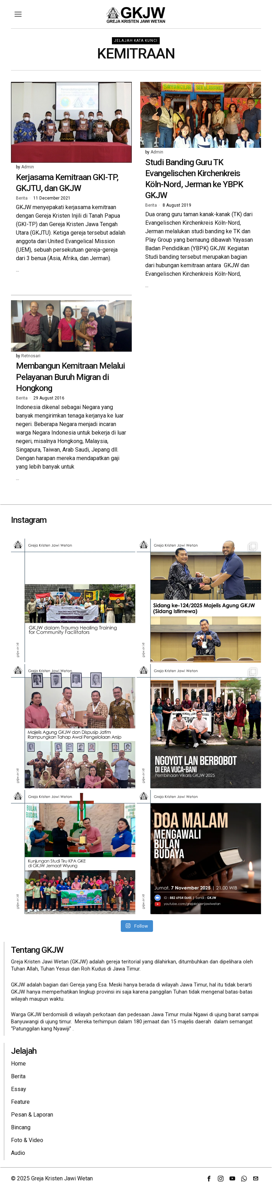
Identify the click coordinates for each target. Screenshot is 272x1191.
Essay (18, 1089)
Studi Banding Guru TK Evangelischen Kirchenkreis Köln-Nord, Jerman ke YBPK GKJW (194, 179)
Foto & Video (27, 1140)
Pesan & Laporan (32, 1114)
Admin (27, 166)
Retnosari (30, 355)
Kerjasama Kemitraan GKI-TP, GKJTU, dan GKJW (67, 182)
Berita (22, 198)
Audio (18, 1153)
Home (18, 1063)
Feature (20, 1101)
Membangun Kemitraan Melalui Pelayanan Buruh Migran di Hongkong (70, 377)
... (17, 269)
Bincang (20, 1127)
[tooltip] (209, 1178)
